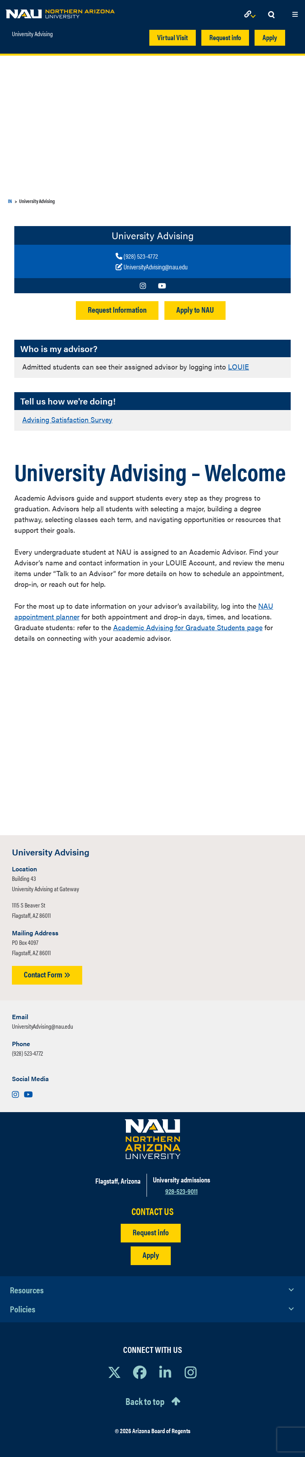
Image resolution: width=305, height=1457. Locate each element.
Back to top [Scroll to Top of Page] (144, 1401)
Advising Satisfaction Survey (67, 419)
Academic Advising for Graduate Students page (188, 627)
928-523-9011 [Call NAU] (181, 1191)
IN (10, 201)
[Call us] (151, 256)
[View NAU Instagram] (191, 1372)
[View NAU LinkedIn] (165, 1372)
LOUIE (238, 367)
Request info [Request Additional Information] (151, 1232)
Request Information (117, 309)
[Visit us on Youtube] (162, 285)
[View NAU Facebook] (140, 1372)
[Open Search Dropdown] (271, 15)
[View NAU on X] (114, 1372)
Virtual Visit (172, 37)
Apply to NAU (195, 309)
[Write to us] (151, 266)
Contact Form (47, 974)
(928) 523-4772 (27, 1053)
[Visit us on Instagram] (142, 285)
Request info (225, 37)
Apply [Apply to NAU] (151, 1254)
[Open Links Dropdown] (251, 15)
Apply (270, 37)
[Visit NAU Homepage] (153, 1139)
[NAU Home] (60, 12)
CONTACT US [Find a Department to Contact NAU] (152, 1211)
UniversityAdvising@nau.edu (42, 1026)
